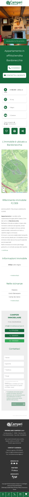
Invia (14, 404)
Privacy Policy (17, 487)
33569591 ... (14, 336)
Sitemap (4, 487)
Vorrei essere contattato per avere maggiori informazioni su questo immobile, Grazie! (14, 385)
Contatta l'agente (14, 75)
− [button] (3, 191)
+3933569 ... (14, 341)
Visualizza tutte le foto (15, 41)
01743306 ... (14, 330)
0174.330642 (19, 450)
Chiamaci (14, 68)
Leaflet (11, 192)
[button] (4, 250)
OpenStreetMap (19, 192)
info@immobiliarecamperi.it (14, 326)
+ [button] (3, 188)
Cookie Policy (10, 487)
